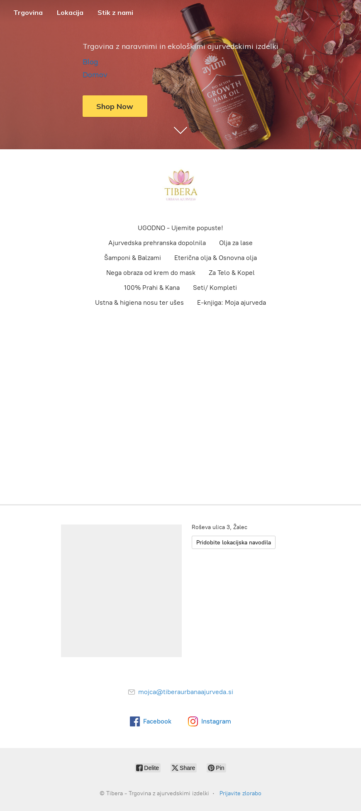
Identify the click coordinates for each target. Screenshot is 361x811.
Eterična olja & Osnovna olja (215, 258)
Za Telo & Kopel (232, 273)
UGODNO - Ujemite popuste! (180, 228)
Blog (90, 61)
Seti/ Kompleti (215, 287)
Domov (95, 74)
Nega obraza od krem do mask (150, 273)
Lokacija (70, 12)
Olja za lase (236, 243)
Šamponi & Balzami (132, 258)
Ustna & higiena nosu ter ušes (139, 302)
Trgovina (28, 12)
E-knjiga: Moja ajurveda (231, 302)
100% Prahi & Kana (152, 287)
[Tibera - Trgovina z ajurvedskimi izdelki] (180, 186)
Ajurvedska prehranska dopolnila (157, 243)
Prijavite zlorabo (240, 793)
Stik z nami (115, 12)
